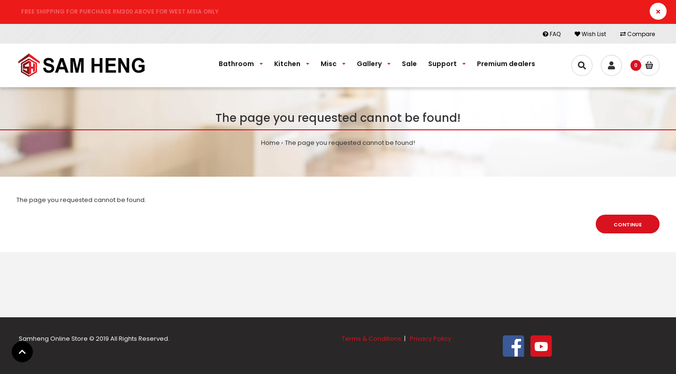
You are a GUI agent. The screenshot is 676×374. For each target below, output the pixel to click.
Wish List (590, 34)
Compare (637, 34)
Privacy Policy (430, 338)
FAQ (552, 34)
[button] (22, 351)
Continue (628, 224)
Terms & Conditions (371, 338)
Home (270, 142)
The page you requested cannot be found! (350, 142)
